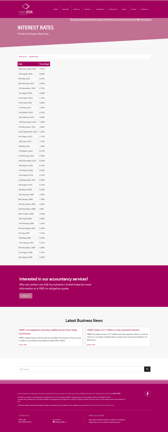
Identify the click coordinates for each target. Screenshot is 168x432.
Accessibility (80, 393)
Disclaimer (90, 393)
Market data (34, 56)
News (124, 9)
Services (87, 9)
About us (77, 9)
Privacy (133, 9)
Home (56, 9)
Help (97, 393)
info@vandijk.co (145, 20)
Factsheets (100, 9)
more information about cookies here (101, 405)
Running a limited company (42, 393)
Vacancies (65, 9)
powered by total (110, 393)
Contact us (144, 9)
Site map (71, 393)
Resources (113, 9)
